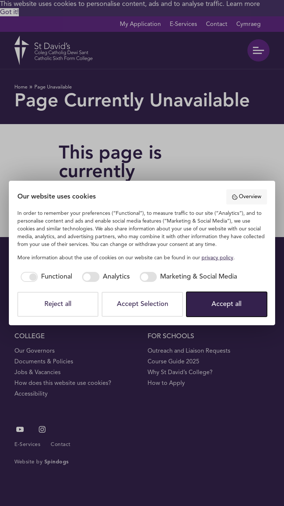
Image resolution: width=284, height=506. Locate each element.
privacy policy (217, 257)
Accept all (226, 304)
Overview (246, 197)
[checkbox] (44, 277)
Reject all (57, 304)
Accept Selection (142, 304)
